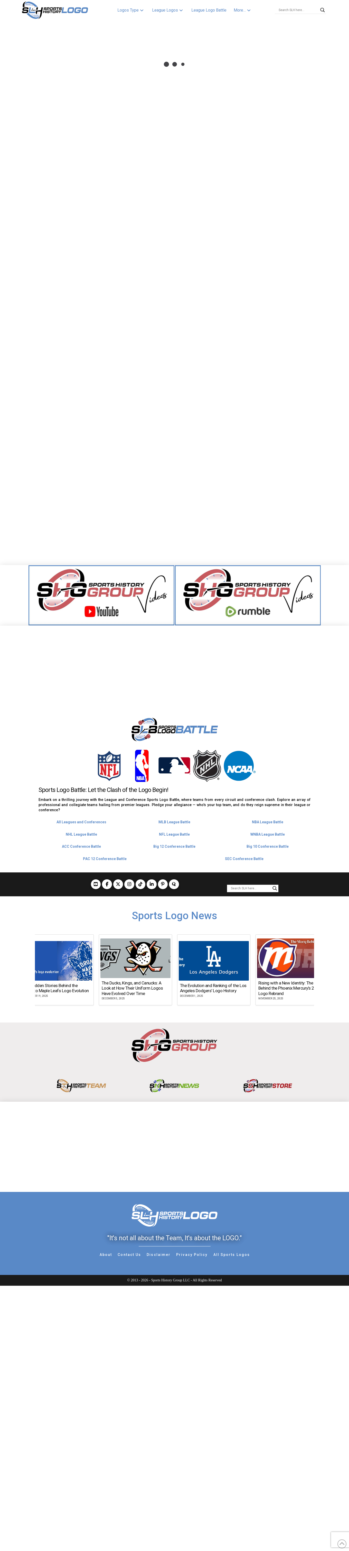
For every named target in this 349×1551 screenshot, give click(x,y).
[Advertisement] (175, 662)
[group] (57, 969)
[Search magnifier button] (322, 10)
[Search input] (298, 10)
